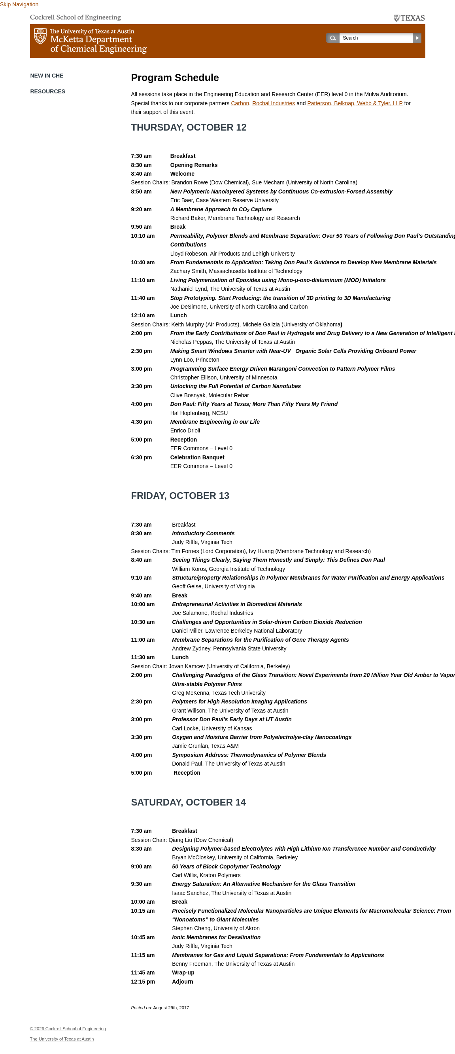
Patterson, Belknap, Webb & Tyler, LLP (354, 103)
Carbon (240, 103)
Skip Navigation (19, 4)
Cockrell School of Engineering (75, 1028)
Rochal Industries (273, 103)
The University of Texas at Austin (62, 1039)
